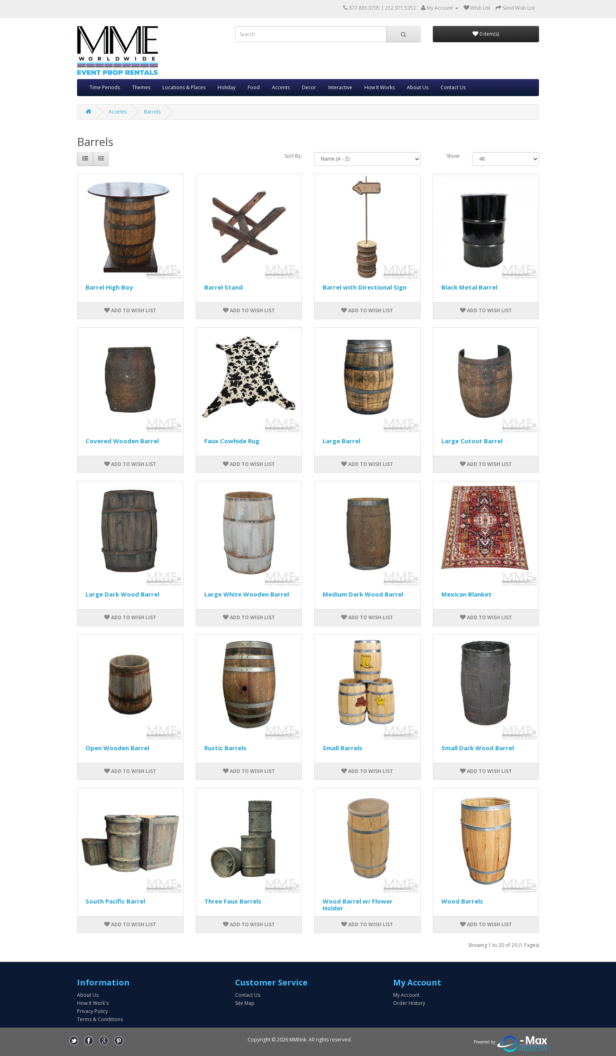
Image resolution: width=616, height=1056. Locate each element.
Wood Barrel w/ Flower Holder (358, 904)
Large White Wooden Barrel (246, 594)
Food (254, 87)
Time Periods (105, 87)
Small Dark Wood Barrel (477, 748)
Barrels (152, 111)
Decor (309, 87)
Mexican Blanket (466, 594)
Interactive (340, 87)
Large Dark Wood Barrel (122, 594)
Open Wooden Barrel (117, 748)
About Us (417, 87)
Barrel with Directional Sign (364, 287)
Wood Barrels (462, 901)
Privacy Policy (92, 1011)
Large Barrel (341, 441)
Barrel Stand (223, 287)
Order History (409, 1003)
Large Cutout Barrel (472, 441)
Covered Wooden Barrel (122, 441)
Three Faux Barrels (232, 901)
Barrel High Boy (109, 287)
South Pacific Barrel (115, 901)
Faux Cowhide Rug (231, 441)
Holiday (226, 87)
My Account (406, 995)
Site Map (245, 1003)
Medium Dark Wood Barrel (363, 594)
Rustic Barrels (225, 748)
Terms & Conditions (100, 1019)
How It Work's (93, 1003)
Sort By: (293, 155)
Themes (141, 87)
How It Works (379, 87)
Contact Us (453, 87)
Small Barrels (342, 748)
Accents (281, 87)
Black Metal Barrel (469, 287)
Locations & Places (184, 87)
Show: (453, 155)
